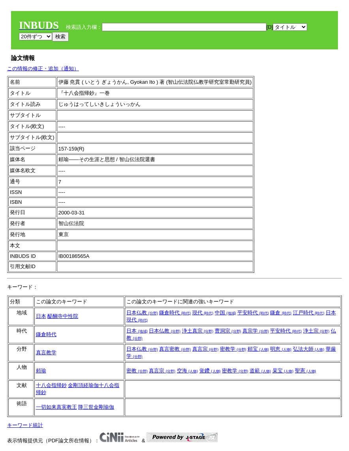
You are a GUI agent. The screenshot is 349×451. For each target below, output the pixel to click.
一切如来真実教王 (56, 407)
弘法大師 (309, 349)
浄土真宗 (198, 331)
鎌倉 (280, 313)
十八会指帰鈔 (51, 385)
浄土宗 (316, 331)
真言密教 (175, 349)
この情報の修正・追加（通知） (43, 68)
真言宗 (205, 349)
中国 (225, 313)
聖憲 (305, 371)
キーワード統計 (25, 425)
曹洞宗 (228, 331)
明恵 (280, 349)
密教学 (233, 349)
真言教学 (46, 352)
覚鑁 (210, 371)
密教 (137, 371)
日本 (41, 316)
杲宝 (283, 371)
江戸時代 (309, 313)
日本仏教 (142, 313)
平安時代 (253, 313)
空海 (187, 371)
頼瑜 (41, 371)
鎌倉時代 (175, 313)
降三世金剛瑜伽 (96, 407)
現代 (203, 313)
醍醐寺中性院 (62, 316)
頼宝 (258, 349)
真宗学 (255, 331)
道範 (260, 371)
